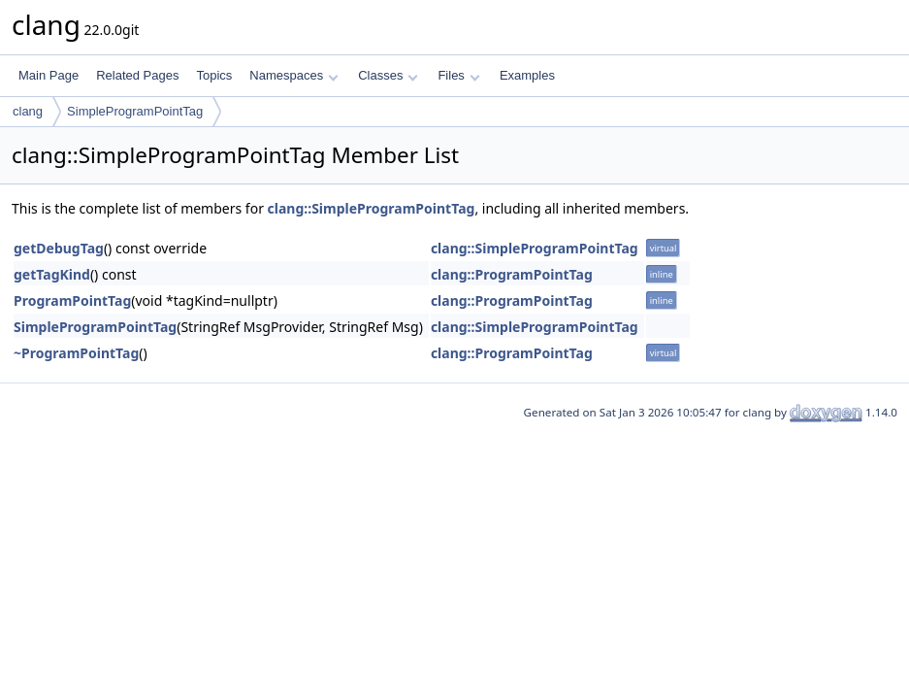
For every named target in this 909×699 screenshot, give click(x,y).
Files (458, 75)
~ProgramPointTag (76, 353)
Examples (527, 75)
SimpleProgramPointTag (135, 111)
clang (28, 111)
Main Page (48, 75)
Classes (388, 75)
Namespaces (293, 75)
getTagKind (52, 274)
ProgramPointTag (72, 300)
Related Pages (137, 75)
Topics (214, 75)
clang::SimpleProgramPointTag (371, 208)
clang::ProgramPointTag (512, 274)
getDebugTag (59, 248)
